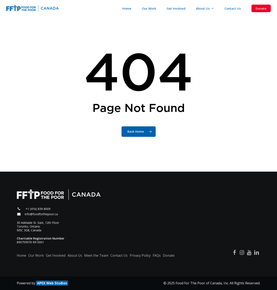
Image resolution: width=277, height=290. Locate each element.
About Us (74, 255)
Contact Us (119, 255)
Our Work (36, 255)
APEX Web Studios (52, 283)
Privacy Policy (140, 255)
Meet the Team (96, 255)
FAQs (157, 255)
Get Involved (55, 255)
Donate (169, 255)
